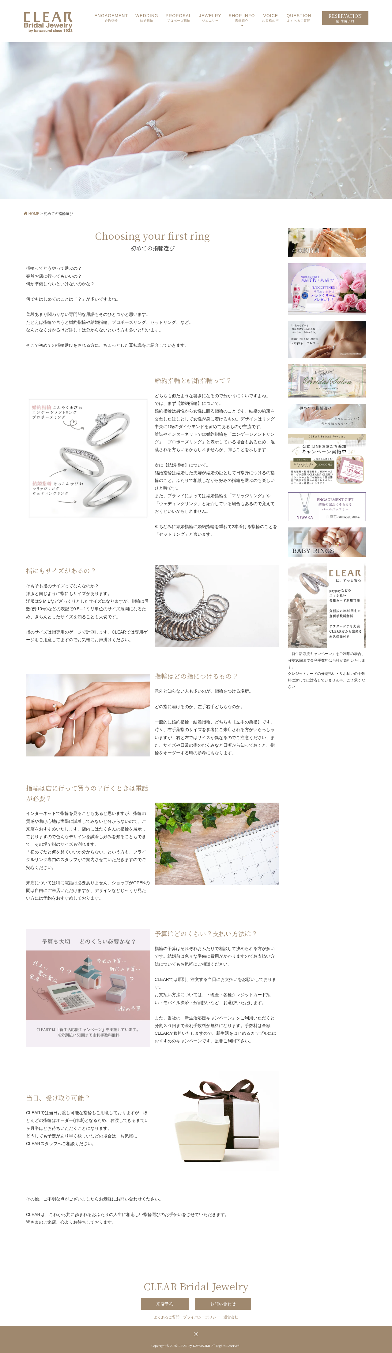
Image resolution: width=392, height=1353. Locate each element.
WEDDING (146, 18)
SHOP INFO (242, 18)
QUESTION (298, 18)
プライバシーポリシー (201, 1317)
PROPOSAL (179, 18)
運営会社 (231, 1317)
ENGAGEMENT (111, 18)
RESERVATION (345, 18)
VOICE (270, 18)
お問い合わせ (223, 1304)
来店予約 (164, 1304)
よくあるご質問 (166, 1317)
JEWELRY (210, 18)
